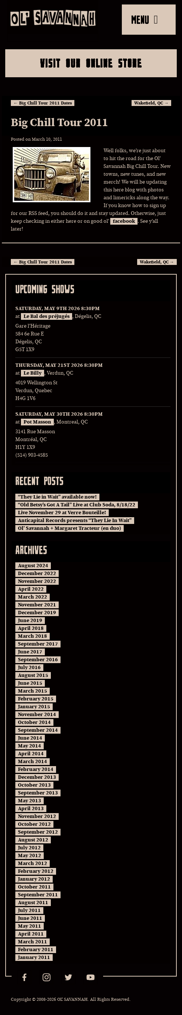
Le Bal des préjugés (47, 316)
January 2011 (34, 957)
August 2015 (33, 675)
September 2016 (38, 659)
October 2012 (34, 824)
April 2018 (31, 628)
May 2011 (29, 926)
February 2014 (35, 769)
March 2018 (32, 636)
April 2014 (31, 753)
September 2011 (38, 894)
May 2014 (29, 746)
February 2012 (35, 871)
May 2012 (29, 855)
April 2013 (31, 808)
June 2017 (30, 652)
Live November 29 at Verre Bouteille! (62, 512)
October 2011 (34, 887)
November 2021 (37, 605)
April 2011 (31, 934)
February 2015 (35, 699)
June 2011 (30, 918)
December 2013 (37, 777)
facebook (124, 221)
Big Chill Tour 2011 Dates (42, 103)
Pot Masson (37, 422)
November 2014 (37, 714)
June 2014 (30, 738)
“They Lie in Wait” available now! (57, 497)
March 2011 (32, 941)
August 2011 (33, 902)
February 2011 (35, 949)
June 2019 (30, 620)
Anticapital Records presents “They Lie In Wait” (75, 520)
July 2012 (29, 847)
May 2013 (29, 800)
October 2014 (34, 722)
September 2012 (38, 832)
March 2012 (32, 863)
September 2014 (38, 730)
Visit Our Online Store (91, 63)
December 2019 (37, 612)
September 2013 (38, 793)
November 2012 (37, 816)
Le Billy (32, 373)
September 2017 (38, 644)
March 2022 (32, 597)
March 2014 (32, 761)
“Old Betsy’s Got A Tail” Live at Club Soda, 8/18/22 (76, 505)
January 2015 (34, 706)
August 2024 (33, 565)
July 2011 (29, 910)
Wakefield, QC (151, 103)
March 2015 (32, 691)
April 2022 (31, 589)
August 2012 (33, 840)
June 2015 (30, 683)
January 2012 (34, 879)
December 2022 (37, 573)
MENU (144, 19)
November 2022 (37, 581)
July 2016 (29, 667)
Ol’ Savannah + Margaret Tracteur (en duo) (69, 528)
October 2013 (34, 785)
